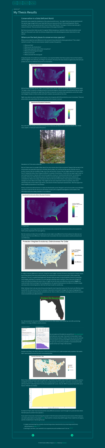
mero (56, 442)
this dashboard (78, 334)
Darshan (64, 442)
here (43, 418)
